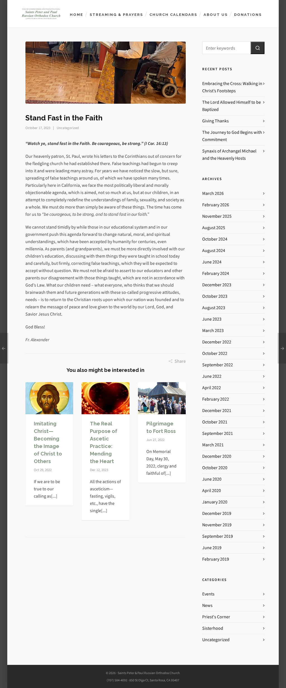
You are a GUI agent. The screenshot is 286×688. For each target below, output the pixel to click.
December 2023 (216, 285)
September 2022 (217, 365)
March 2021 (213, 445)
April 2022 (211, 388)
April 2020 (211, 490)
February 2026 (215, 205)
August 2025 (213, 228)
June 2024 (211, 262)
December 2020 (216, 456)
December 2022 (216, 342)
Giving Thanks (215, 121)
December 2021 (216, 410)
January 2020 (214, 502)
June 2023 (211, 319)
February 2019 (215, 559)
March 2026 (213, 193)
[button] (257, 48)
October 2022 (214, 353)
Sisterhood (212, 628)
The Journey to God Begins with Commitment (232, 135)
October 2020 (214, 468)
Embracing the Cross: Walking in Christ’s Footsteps (232, 87)
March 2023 (213, 330)
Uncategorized (68, 127)
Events (208, 594)
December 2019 (216, 513)
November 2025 (217, 216)
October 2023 (214, 296)
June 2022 (211, 376)
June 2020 (211, 479)
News (207, 605)
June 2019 (211, 548)
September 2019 (217, 536)
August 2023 (213, 308)
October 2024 (214, 239)
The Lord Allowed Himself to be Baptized (231, 105)
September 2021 (217, 433)
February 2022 (215, 399)
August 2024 (213, 250)
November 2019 (217, 525)
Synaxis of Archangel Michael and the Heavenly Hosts (229, 154)
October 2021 (214, 422)
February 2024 (215, 273)
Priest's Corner (216, 617)
